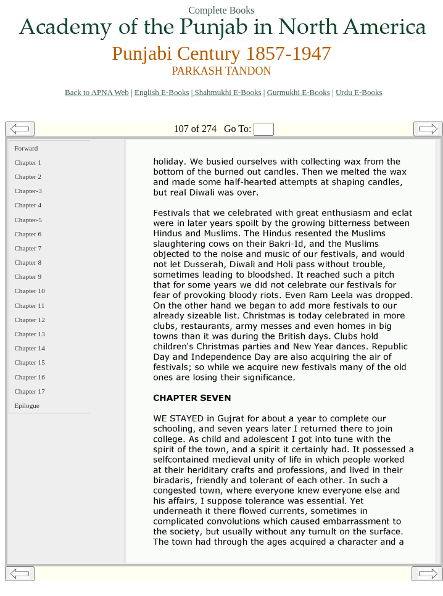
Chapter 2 (27, 176)
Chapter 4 (27, 205)
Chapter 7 (27, 248)
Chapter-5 (28, 219)
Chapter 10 (29, 290)
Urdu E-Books (359, 92)
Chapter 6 (27, 234)
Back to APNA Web (97, 92)
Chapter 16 (29, 377)
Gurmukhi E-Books (298, 92)
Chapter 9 (27, 276)
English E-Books (162, 92)
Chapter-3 (28, 190)
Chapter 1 (27, 162)
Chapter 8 (27, 262)
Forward (26, 148)
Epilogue (26, 405)
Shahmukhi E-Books (227, 92)
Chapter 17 (29, 391)
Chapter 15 (29, 362)
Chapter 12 (29, 319)
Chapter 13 (29, 333)
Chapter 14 (29, 348)
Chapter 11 (29, 305)
